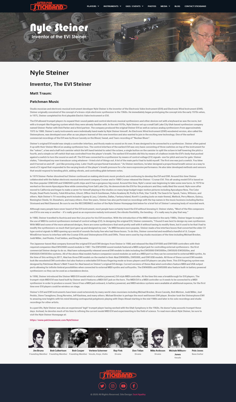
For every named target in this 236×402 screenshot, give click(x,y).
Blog (177, 6)
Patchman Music (44, 101)
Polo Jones (197, 350)
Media (165, 6)
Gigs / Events (134, 6)
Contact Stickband (195, 6)
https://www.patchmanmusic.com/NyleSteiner (54, 320)
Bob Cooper (78, 350)
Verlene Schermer (98, 350)
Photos (152, 6)
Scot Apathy (139, 394)
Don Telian (137, 350)
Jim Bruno (38, 350)
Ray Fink (117, 350)
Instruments (112, 6)
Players (93, 6)
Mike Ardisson (157, 350)
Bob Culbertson (58, 350)
